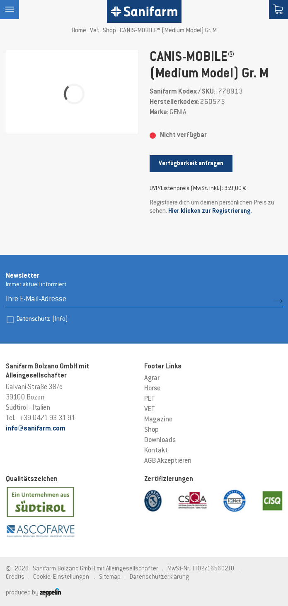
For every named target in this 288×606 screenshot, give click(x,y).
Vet (94, 31)
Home (78, 31)
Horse (152, 388)
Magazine (158, 419)
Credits (15, 577)
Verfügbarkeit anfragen (191, 164)
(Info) (60, 319)
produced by (33, 593)
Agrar (152, 378)
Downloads (160, 440)
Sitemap (110, 577)
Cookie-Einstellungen (61, 577)
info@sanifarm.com (35, 429)
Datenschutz (42, 319)
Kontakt (156, 450)
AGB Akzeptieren (167, 461)
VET (149, 409)
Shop (109, 31)
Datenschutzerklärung (159, 577)
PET (149, 399)
